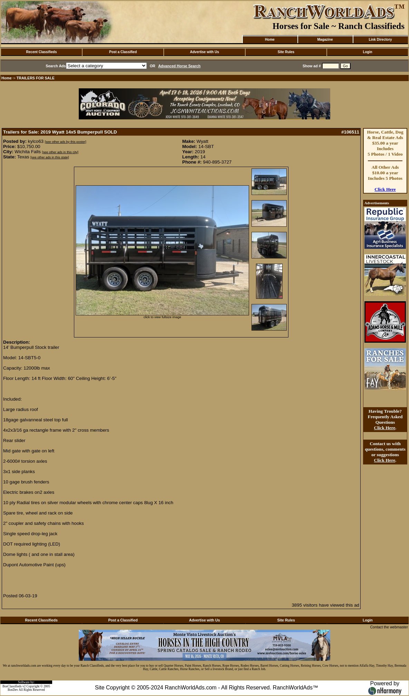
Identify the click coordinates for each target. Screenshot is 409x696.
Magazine (325, 39)
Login (367, 52)
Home (270, 39)
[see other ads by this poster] (65, 142)
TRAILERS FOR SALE (36, 78)
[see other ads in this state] (49, 157)
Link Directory (380, 39)
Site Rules (286, 52)
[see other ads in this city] (60, 152)
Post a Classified (123, 52)
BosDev (13, 690)
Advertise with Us (204, 52)
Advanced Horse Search (179, 66)
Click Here (385, 189)
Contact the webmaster (389, 627)
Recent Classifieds (41, 52)
